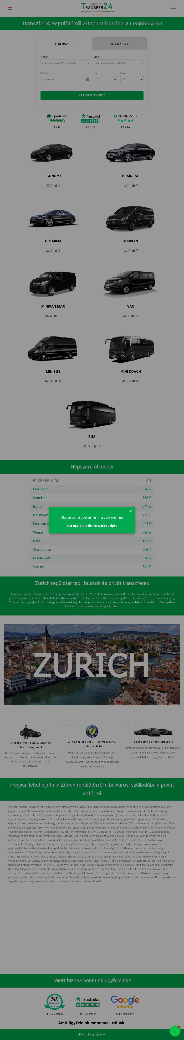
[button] (175, 1031)
